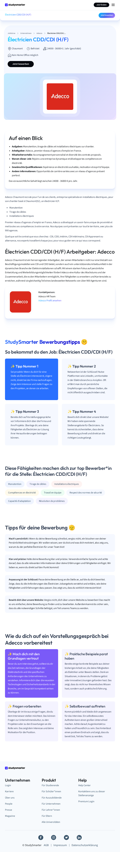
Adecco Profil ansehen (49, 300)
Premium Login (86, 801)
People (8, 803)
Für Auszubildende (52, 797)
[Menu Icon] (113, 5)
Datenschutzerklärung (85, 845)
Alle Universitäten (51, 822)
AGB (46, 845)
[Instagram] (53, 837)
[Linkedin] (79, 837)
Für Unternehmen (51, 803)
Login (8, 785)
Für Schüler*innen (51, 791)
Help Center (84, 785)
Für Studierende (50, 785)
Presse (8, 810)
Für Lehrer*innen (51, 810)
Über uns (10, 797)
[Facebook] (40, 837)
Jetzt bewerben (107, 15)
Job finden (101, 4)
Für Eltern (47, 816)
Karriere (9, 791)
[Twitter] (66, 837)
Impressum (60, 845)
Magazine (10, 816)
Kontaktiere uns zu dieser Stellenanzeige (91, 793)
